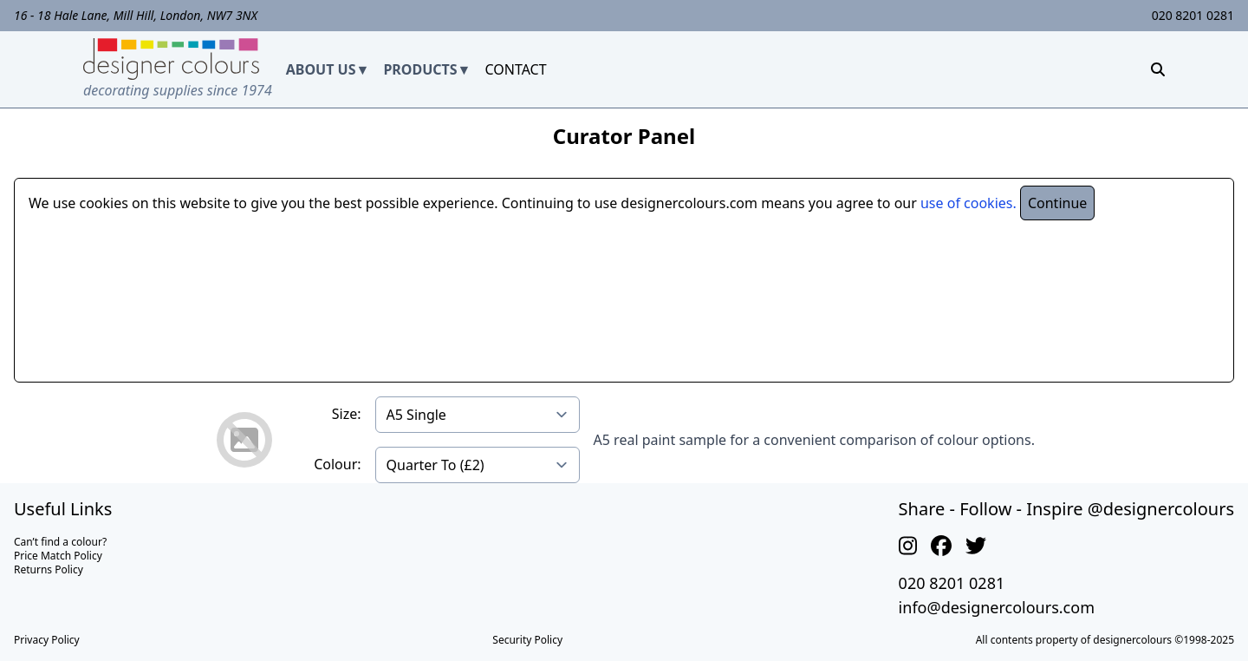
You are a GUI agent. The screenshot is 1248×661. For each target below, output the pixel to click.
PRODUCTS (420, 69)
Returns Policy (48, 569)
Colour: (337, 464)
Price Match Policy (58, 555)
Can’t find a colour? (60, 541)
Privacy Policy (47, 639)
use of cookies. (968, 203)
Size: (346, 413)
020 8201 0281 (1193, 15)
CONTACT (515, 69)
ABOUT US (321, 69)
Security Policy (527, 639)
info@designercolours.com (997, 607)
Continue (1057, 203)
